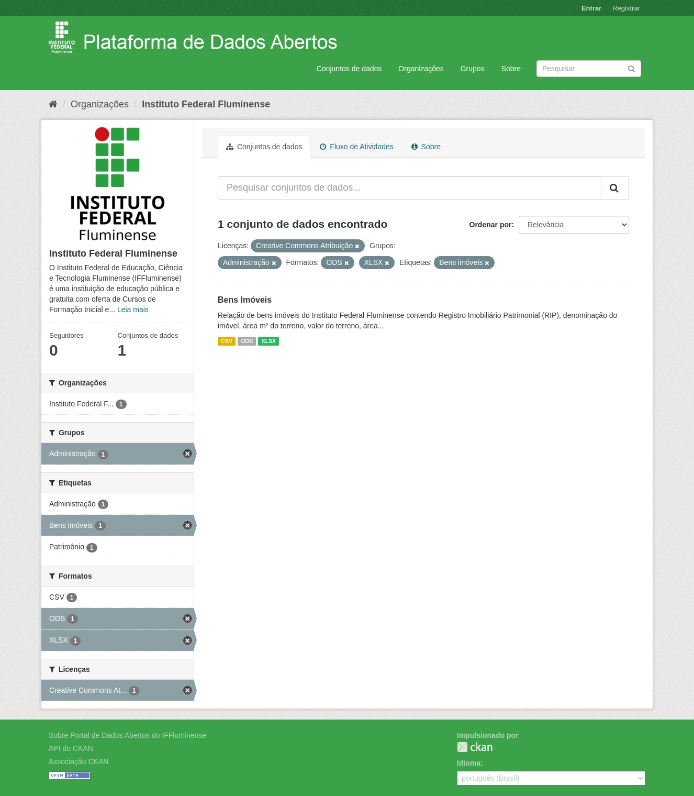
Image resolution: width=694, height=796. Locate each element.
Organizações (420, 68)
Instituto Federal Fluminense (206, 104)
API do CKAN (71, 748)
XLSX (269, 341)
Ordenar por (490, 224)
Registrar (626, 8)
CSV (226, 341)
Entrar (591, 8)
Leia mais (133, 309)
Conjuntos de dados (349, 68)
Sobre (511, 68)
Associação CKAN (78, 761)
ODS (247, 341)
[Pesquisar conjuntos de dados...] (409, 188)
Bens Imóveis (245, 299)
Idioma (468, 763)
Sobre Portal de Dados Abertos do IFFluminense (127, 735)
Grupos (473, 68)
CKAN (474, 747)
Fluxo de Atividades (356, 146)
